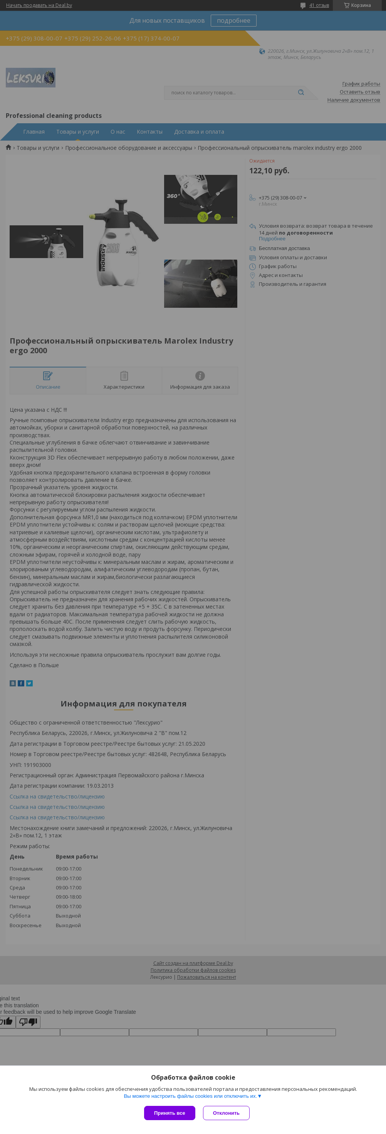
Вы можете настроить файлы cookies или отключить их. (190, 1096)
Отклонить (226, 1113)
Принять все (169, 1113)
